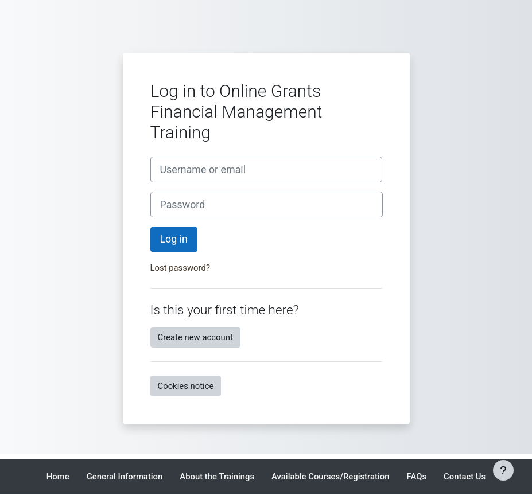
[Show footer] (503, 470)
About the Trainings (217, 476)
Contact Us (465, 476)
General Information (125, 476)
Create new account (195, 337)
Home (57, 476)
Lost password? (180, 268)
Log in (174, 239)
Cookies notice (186, 386)
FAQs (417, 476)
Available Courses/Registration (330, 476)
